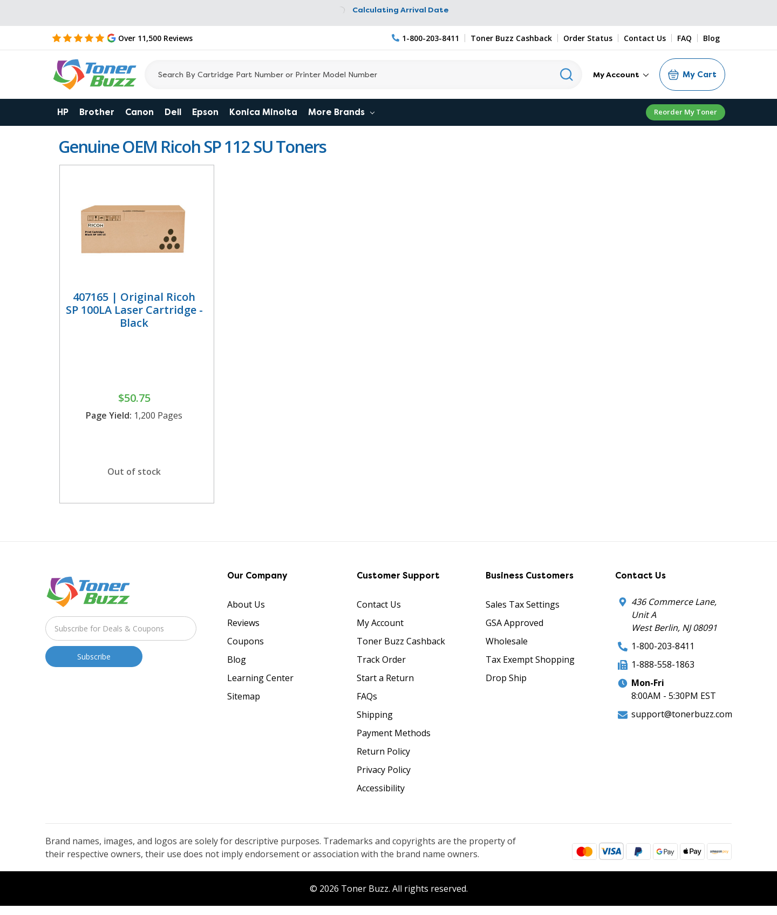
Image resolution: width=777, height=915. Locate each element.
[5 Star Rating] (122, 38)
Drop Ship (506, 678)
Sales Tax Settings (523, 604)
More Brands (341, 112)
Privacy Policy (384, 770)
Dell (173, 112)
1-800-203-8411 (662, 646)
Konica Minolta (263, 112)
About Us (246, 604)
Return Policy (383, 751)
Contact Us (645, 38)
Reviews (243, 623)
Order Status (587, 38)
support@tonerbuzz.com (681, 714)
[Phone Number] (425, 38)
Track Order (381, 659)
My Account (621, 74)
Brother (96, 112)
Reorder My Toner (685, 112)
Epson (205, 112)
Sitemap (243, 696)
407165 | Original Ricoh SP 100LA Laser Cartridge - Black (134, 310)
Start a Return (385, 678)
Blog (711, 38)
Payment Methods (394, 733)
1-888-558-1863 (662, 664)
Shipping (375, 715)
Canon (139, 112)
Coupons (245, 641)
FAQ (684, 38)
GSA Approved (514, 623)
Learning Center (260, 678)
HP (63, 112)
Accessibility (381, 788)
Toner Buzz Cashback (511, 38)
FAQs (367, 696)
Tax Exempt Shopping (530, 659)
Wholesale (507, 641)
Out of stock (134, 471)
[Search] (363, 74)
